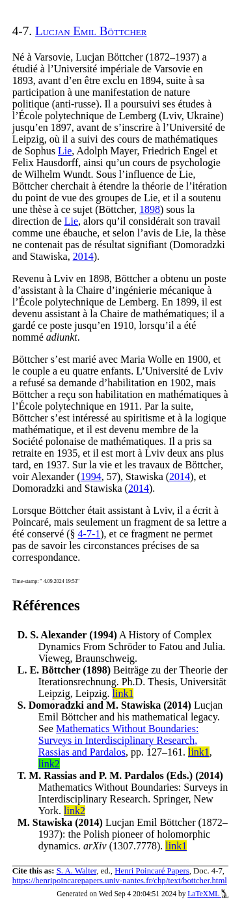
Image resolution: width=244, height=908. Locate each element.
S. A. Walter (77, 870)
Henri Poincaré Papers (152, 870)
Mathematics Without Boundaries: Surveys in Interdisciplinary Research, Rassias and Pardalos (118, 740)
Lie (65, 150)
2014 (83, 256)
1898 (149, 209)
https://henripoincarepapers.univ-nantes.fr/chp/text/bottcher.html (119, 880)
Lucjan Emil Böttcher (91, 31)
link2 (49, 763)
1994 (91, 476)
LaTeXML (207, 894)
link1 (123, 693)
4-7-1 (89, 533)
